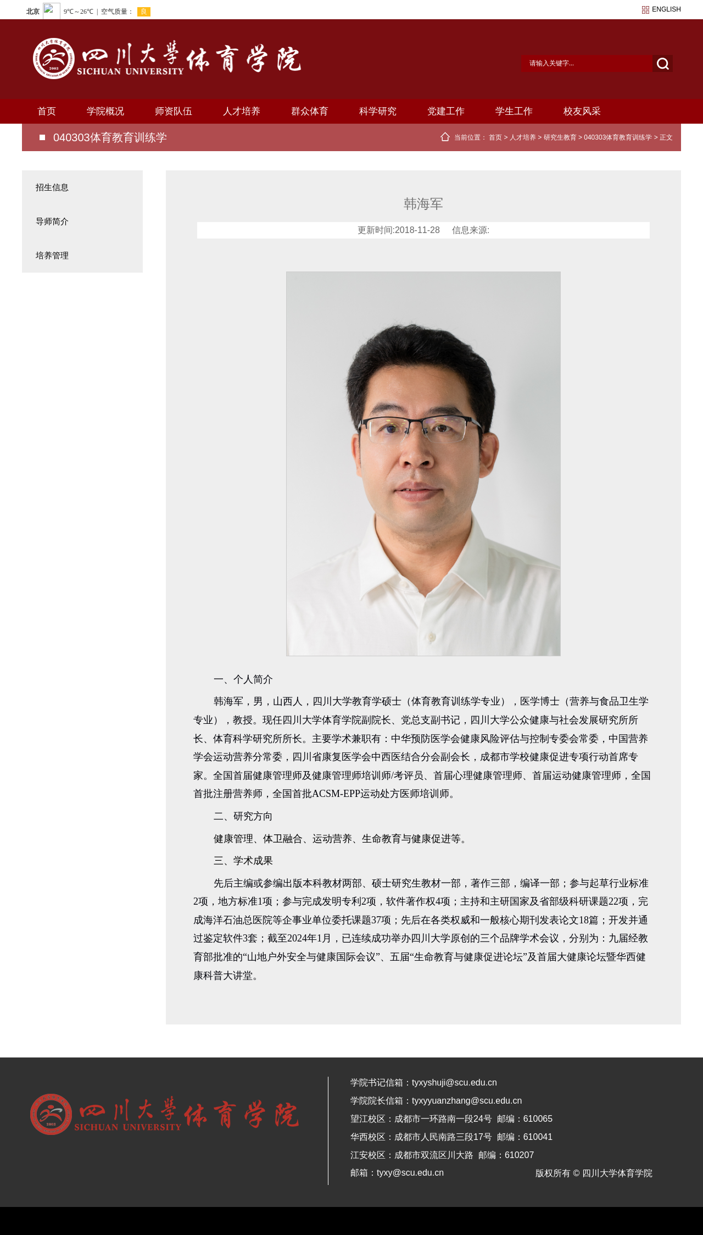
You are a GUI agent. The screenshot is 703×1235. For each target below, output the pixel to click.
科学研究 (378, 111)
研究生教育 (560, 137)
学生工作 (514, 111)
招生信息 (52, 187)
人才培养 (241, 111)
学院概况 (105, 111)
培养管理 (52, 255)
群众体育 (309, 111)
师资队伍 (173, 111)
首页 (46, 111)
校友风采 (582, 111)
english (666, 9)
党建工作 (446, 111)
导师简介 (52, 221)
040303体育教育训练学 (618, 137)
